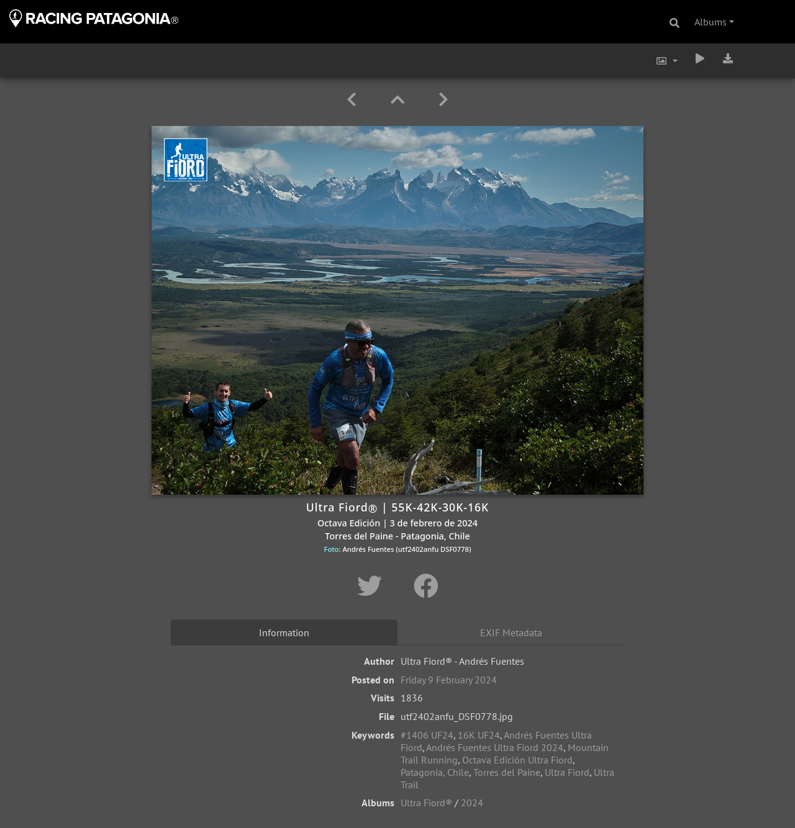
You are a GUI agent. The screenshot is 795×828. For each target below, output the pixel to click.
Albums (710, 22)
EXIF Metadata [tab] (511, 632)
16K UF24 (479, 735)
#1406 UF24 (427, 735)
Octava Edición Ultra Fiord (517, 760)
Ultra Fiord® (426, 802)
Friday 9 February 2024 (449, 679)
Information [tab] (284, 632)
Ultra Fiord (567, 772)
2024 (472, 802)
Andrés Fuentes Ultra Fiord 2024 (494, 747)
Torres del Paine (506, 772)
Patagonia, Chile (435, 772)
